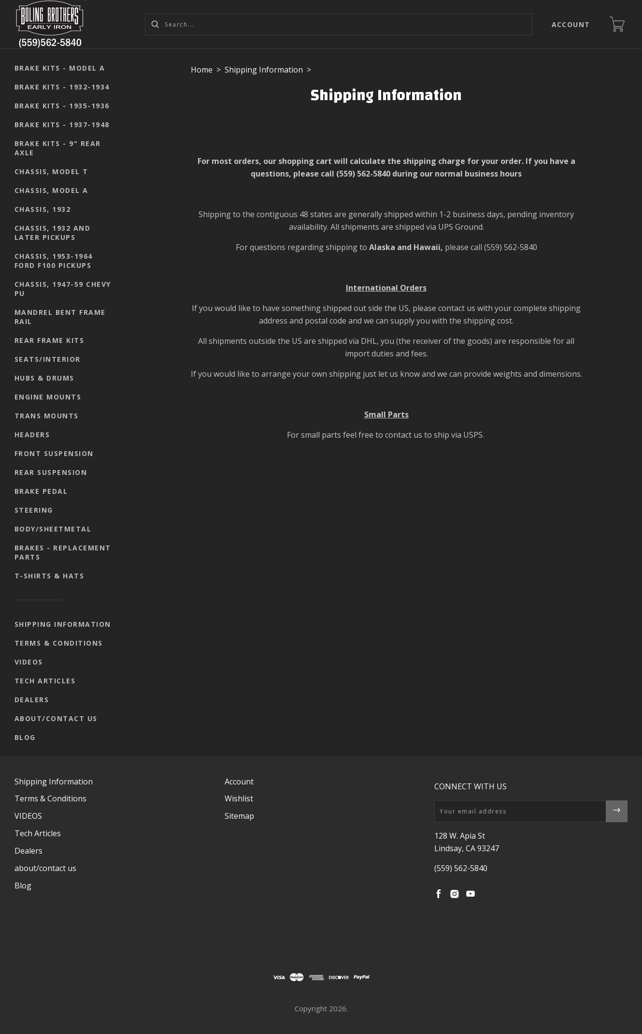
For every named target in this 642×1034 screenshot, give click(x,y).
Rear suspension (50, 472)
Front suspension (54, 453)
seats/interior (47, 359)
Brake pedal (41, 491)
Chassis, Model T (51, 171)
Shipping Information (62, 624)
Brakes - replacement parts (62, 552)
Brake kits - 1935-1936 (62, 105)
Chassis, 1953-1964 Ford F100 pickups (53, 260)
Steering (33, 510)
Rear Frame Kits (49, 340)
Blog (25, 737)
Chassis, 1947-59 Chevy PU (62, 289)
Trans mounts (46, 415)
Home (202, 69)
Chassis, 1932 (42, 209)
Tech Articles (45, 680)
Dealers (31, 699)
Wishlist (239, 798)
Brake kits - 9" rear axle (57, 148)
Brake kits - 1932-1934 (62, 86)
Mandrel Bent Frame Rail (60, 317)
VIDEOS (28, 661)
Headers (32, 434)
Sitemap (239, 816)
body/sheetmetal (53, 528)
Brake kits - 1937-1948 (62, 124)
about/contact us (56, 718)
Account (571, 24)
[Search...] (338, 24)
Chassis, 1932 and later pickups (52, 232)
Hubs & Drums (44, 378)
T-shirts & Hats (49, 575)
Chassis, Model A (51, 190)
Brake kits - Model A (59, 68)
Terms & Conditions (58, 643)
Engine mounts (48, 396)
